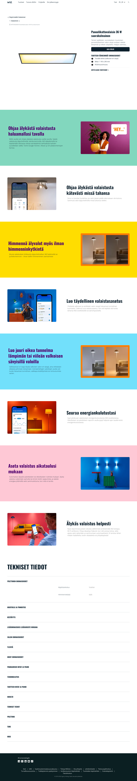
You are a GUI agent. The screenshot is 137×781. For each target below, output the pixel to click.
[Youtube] (29, 761)
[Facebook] (19, 761)
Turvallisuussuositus (28, 771)
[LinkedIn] (25, 761)
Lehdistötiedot (90, 769)
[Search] (128, 2)
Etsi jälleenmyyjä (52, 2)
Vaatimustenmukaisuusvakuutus (46, 769)
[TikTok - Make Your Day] (32, 761)
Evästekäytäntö (107, 771)
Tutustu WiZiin (31, 2)
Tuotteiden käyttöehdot (91, 771)
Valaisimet (14, 21)
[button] (122, 2)
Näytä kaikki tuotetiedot (100, 70)
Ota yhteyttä (77, 769)
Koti (24, 769)
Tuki (115, 2)
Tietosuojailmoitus (104, 769)
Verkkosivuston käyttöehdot (70, 771)
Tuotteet (21, 2)
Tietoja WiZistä (65, 769)
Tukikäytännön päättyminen (48, 771)
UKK (30, 769)
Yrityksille (41, 2)
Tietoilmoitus (67, 773)
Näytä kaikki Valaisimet (16, 17)
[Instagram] (22, 761)
